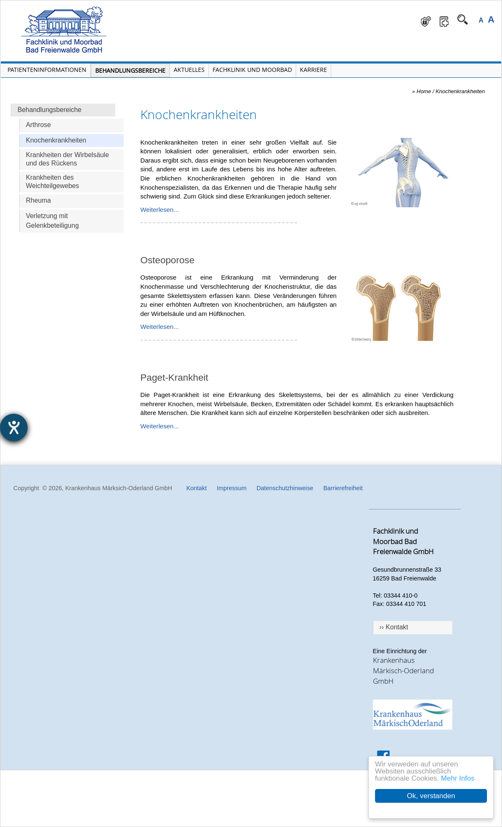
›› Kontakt (394, 627)
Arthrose (38, 124)
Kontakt (196, 488)
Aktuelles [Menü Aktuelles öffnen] (189, 70)
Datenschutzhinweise (284, 488)
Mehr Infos (457, 778)
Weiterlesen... (159, 209)
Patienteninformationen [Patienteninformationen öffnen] (47, 70)
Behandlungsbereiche (49, 109)
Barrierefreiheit (343, 488)
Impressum (231, 488)
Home (424, 91)
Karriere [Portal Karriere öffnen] (313, 70)
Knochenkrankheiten (56, 140)
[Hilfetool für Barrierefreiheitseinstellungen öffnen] (14, 427)
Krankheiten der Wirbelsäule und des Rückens (67, 159)
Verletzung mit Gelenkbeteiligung (52, 220)
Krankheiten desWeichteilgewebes (52, 181)
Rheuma (38, 200)
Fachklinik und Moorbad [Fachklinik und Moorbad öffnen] (252, 70)
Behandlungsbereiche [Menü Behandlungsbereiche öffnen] (130, 70)
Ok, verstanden (431, 796)
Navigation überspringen (153, 6)
